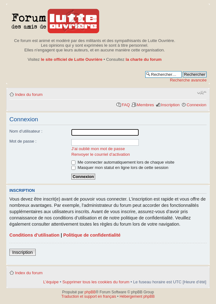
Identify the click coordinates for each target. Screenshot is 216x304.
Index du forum (29, 94)
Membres (145, 104)
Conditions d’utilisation (34, 235)
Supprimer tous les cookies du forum (95, 282)
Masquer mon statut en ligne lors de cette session (119, 167)
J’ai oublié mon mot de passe (98, 148)
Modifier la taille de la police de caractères (201, 92)
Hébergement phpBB (137, 296)
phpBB (90, 292)
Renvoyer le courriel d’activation (100, 154)
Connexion (196, 104)
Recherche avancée (188, 80)
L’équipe (51, 282)
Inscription (170, 104)
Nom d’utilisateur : (26, 131)
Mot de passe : (23, 141)
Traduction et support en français (88, 296)
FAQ (125, 104)
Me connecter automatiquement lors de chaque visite (122, 162)
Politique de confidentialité (92, 235)
